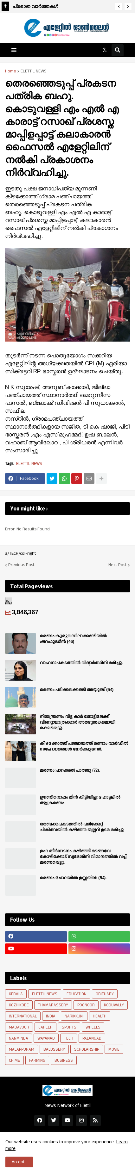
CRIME (14, 1060)
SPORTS (69, 1027)
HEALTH (99, 1016)
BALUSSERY (54, 1049)
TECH (68, 1038)
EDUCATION (77, 994)
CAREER (45, 1027)
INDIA (50, 1016)
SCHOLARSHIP (86, 1049)
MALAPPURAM (21, 1049)
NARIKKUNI (74, 1016)
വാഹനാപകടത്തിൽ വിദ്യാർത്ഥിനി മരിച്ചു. (81, 663)
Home (10, 71)
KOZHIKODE (19, 1005)
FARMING (37, 1060)
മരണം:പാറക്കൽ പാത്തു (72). (70, 770)
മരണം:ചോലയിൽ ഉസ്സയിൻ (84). (73, 878)
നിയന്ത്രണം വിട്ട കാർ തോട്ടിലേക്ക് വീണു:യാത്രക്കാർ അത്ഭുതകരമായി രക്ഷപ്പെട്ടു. (77, 722)
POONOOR (86, 1005)
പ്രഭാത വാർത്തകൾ (35, 6)
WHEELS (93, 1027)
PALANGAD (91, 1038)
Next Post (117, 565)
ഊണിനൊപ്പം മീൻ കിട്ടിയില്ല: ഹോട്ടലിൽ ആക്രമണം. (80, 800)
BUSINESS (64, 1060)
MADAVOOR (19, 1027)
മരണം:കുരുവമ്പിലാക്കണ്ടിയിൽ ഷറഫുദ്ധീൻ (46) (73, 639)
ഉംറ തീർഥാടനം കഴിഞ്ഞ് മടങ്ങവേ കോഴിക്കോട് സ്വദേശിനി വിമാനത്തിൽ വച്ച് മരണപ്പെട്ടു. (83, 857)
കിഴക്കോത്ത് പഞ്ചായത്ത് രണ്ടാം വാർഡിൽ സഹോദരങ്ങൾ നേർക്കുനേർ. (84, 746)
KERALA (16, 994)
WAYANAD (46, 1038)
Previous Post (21, 565)
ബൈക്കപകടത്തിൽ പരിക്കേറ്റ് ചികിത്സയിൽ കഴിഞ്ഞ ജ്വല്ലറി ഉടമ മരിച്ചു (82, 827)
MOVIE (113, 1049)
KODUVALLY (114, 1005)
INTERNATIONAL (23, 1016)
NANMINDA (18, 1038)
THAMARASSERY (53, 1005)
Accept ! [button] (19, 1162)
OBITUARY (105, 994)
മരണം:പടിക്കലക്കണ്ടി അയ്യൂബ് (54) (76, 690)
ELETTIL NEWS (34, 71)
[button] (119, 6)
